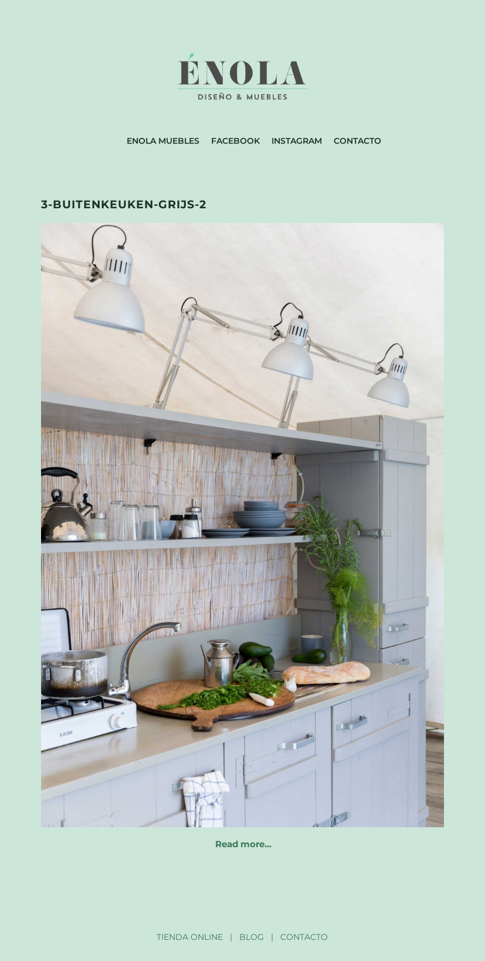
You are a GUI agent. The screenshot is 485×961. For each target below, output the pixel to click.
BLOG (251, 937)
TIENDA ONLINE (190, 937)
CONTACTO (304, 937)
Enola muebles (163, 141)
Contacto (357, 141)
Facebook (235, 141)
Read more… (243, 844)
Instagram (297, 141)
